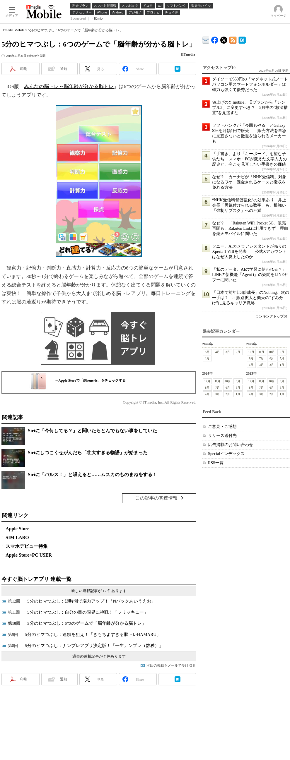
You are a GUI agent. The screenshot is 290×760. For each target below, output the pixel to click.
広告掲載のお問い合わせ (230, 444)
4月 (217, 352)
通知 (63, 69)
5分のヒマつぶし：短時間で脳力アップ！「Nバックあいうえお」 (91, 601)
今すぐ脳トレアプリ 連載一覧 (36, 579)
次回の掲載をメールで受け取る (171, 665)
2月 (238, 352)
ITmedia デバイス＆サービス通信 (205, 39)
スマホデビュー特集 (27, 546)
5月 (207, 352)
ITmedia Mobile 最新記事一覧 (233, 39)
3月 (228, 352)
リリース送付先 (222, 435)
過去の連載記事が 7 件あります (99, 656)
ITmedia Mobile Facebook (215, 39)
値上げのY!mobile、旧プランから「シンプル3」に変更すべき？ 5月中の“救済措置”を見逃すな (250, 107)
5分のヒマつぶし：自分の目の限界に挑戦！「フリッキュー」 (87, 612)
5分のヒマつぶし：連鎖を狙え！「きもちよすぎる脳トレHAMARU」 (93, 634)
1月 (207, 358)
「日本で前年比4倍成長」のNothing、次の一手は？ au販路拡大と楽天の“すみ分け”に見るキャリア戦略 (250, 297)
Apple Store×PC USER (29, 555)
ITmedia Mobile (12, 30)
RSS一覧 (216, 463)
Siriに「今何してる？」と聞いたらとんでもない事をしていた (92, 430)
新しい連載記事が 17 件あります (99, 591)
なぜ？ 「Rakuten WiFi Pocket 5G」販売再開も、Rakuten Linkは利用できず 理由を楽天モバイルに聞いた (250, 228)
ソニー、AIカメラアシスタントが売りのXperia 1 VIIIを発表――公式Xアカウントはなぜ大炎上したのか (249, 251)
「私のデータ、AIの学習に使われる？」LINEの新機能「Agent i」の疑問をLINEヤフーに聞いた (250, 274)
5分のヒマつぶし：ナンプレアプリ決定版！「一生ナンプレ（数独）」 (94, 645)
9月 (282, 352)
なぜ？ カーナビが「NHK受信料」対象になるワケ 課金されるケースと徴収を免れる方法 (249, 182)
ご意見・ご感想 (222, 426)
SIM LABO (17, 537)
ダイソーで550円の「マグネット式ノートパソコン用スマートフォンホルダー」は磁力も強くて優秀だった (250, 84)
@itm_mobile (224, 39)
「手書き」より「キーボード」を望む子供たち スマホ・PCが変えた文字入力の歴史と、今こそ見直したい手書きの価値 (249, 159)
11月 (262, 352)
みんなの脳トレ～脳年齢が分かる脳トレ (69, 86)
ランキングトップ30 (271, 316)
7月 (261, 358)
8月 (251, 358)
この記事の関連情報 (156, 497)
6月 (271, 358)
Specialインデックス (226, 454)
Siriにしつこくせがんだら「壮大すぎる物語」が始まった (88, 452)
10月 (272, 352)
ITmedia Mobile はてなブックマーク (242, 39)
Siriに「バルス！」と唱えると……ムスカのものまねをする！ (92, 474)
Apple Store (17, 528)
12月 (251, 352)
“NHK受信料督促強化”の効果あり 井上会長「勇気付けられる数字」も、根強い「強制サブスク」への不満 (249, 205)
